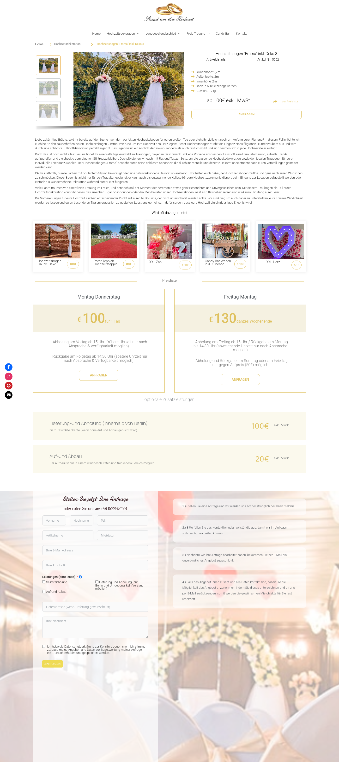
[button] (48, 65)
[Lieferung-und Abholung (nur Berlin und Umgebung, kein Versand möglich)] (20, 581)
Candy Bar (223, 33)
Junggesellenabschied (160, 33)
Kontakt (241, 33)
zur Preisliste (290, 101)
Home (96, 33)
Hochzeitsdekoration (121, 33)
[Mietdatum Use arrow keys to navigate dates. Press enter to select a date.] (45, 535)
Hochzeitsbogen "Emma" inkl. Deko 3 (120, 44)
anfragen (98, 375)
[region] (109, 92)
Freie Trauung (196, 33)
